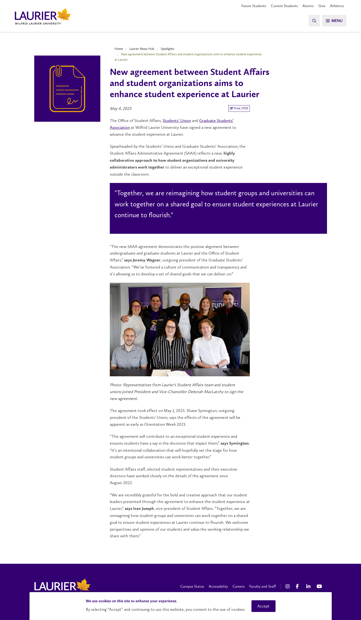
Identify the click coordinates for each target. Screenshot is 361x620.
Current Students (284, 6)
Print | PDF (239, 108)
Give (321, 6)
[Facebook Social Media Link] (299, 586)
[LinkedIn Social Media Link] (309, 586)
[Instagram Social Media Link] (288, 586)
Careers (239, 586)
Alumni (308, 6)
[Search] (313, 20)
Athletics (337, 6)
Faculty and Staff (262, 586)
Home (119, 49)
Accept (263, 606)
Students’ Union (177, 120)
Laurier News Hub (141, 49)
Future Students (253, 6)
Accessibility (218, 586)
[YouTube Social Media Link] (319, 586)
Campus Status (192, 586)
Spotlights (167, 49)
